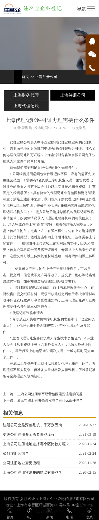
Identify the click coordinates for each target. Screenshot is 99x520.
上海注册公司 (46, 77)
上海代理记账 (26, 105)
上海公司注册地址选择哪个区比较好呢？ (36, 444)
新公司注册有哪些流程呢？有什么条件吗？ (50, 400)
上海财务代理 (26, 95)
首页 (25, 77)
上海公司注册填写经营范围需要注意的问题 (50, 394)
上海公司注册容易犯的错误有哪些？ (32, 472)
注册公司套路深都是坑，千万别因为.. (33, 425)
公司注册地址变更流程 (21, 463)
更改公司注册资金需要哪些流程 (29, 435)
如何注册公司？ (16, 453)
